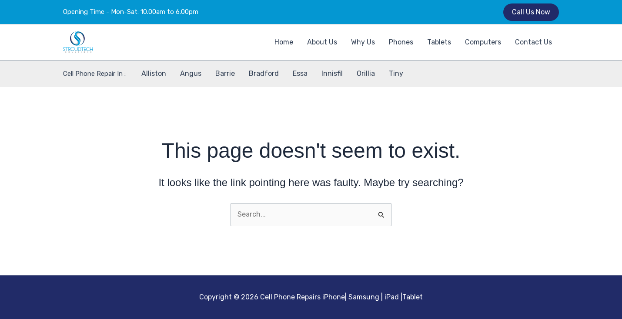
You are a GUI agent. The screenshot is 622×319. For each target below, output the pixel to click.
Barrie (225, 73)
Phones (401, 42)
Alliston (153, 73)
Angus (190, 73)
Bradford (264, 73)
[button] (531, 12)
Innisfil (332, 73)
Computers (483, 42)
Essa (300, 73)
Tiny (396, 73)
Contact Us (533, 42)
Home (283, 42)
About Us (322, 42)
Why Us (363, 42)
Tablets (439, 42)
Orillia (366, 73)
